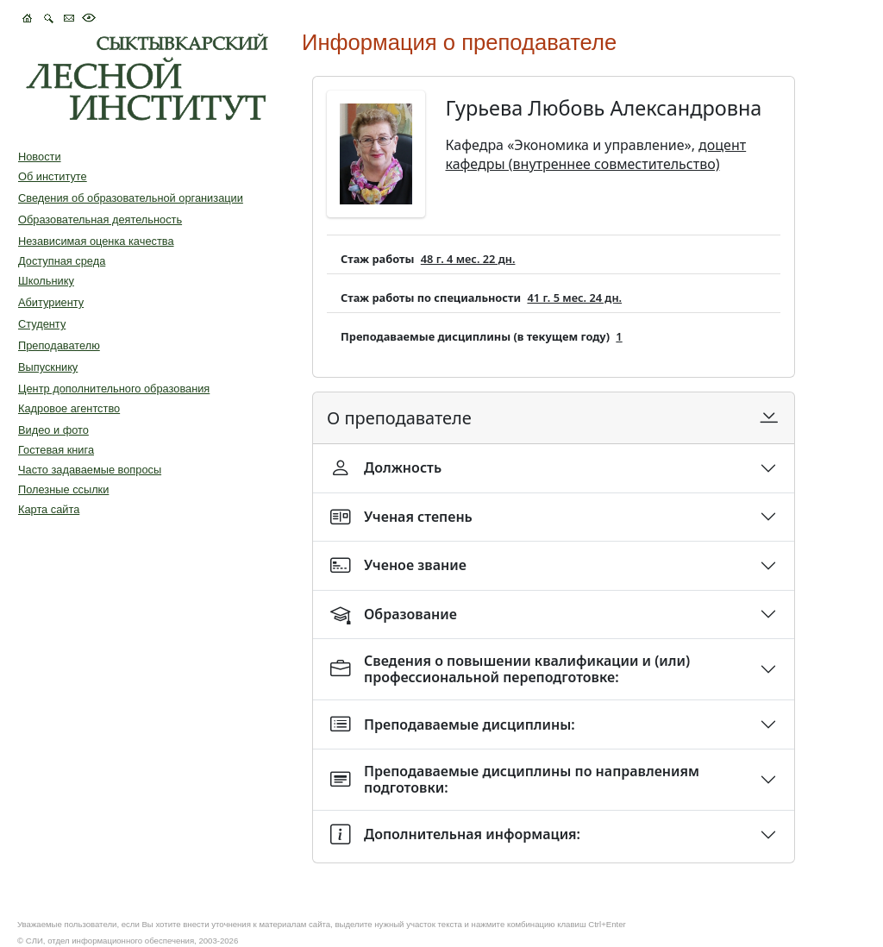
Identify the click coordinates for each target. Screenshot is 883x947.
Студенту (42, 323)
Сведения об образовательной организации (130, 197)
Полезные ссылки (63, 489)
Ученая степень (401, 517)
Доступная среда (61, 260)
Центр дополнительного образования (114, 388)
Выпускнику (48, 367)
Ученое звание (398, 565)
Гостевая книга (56, 449)
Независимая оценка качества (96, 241)
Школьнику (46, 280)
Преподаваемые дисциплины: (452, 724)
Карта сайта (48, 509)
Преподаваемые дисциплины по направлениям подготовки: (514, 779)
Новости (39, 156)
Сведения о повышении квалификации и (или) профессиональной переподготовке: (510, 669)
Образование (393, 614)
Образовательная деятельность (100, 219)
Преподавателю (59, 345)
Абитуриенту (51, 302)
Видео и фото (53, 429)
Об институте (52, 176)
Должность (386, 468)
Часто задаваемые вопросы (89, 469)
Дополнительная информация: (455, 834)
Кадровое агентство (69, 408)
